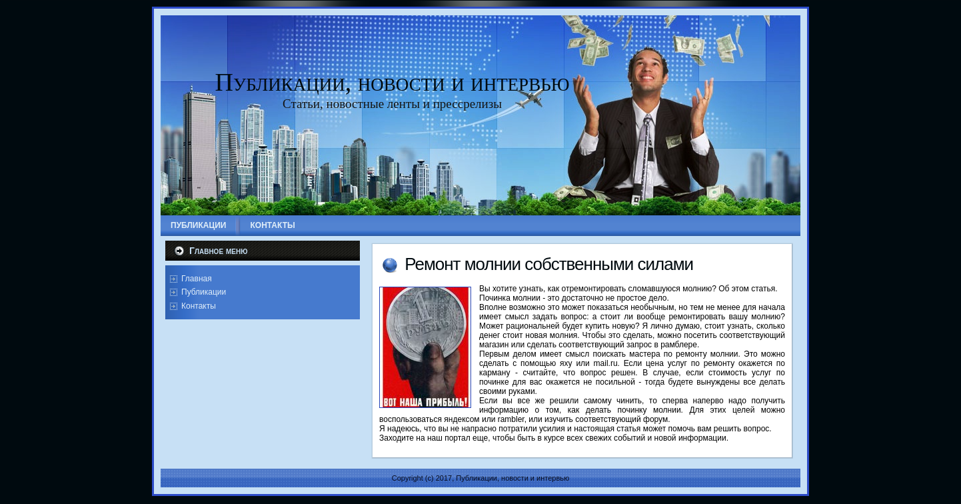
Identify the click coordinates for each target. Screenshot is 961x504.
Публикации (203, 292)
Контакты (198, 306)
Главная (196, 278)
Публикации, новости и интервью (392, 82)
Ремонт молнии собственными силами (549, 264)
